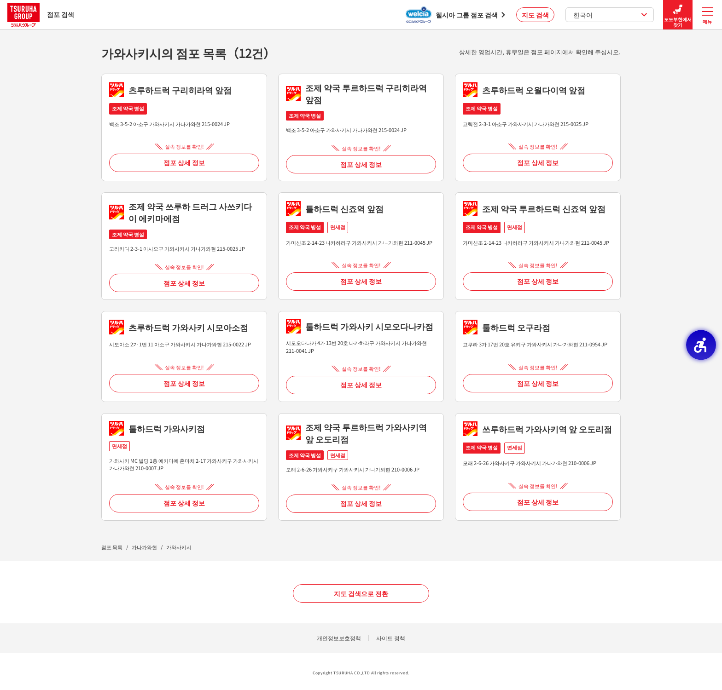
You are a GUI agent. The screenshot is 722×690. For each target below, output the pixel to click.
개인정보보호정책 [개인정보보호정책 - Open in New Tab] (339, 638)
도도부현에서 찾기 (678, 15)
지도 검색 (535, 14)
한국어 (610, 14)
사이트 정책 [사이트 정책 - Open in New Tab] (390, 638)
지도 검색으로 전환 (361, 593)
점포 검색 (40, 14)
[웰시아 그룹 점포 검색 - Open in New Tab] (455, 14)
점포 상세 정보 (184, 162)
